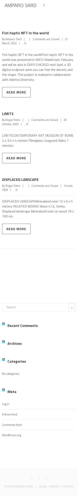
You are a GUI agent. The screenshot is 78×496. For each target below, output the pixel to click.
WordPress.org (11, 435)
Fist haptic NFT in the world (25, 33)
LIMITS (8, 114)
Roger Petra (13, 120)
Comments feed (12, 424)
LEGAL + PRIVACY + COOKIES (56, 486)
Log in (5, 404)
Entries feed (9, 414)
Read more (16, 92)
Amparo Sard (13, 39)
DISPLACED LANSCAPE (20, 179)
